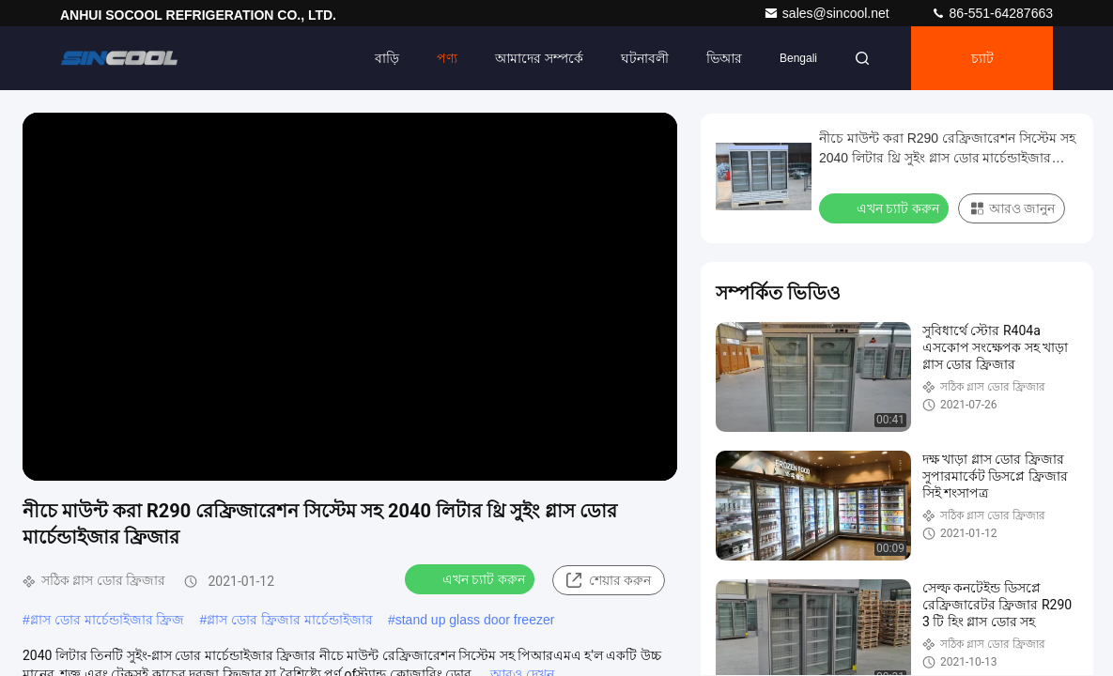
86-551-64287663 (992, 13)
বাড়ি (387, 58)
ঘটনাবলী (645, 58)
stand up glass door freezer (475, 619)
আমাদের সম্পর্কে (539, 58)
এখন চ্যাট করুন (471, 578)
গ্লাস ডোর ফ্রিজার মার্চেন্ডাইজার (290, 619)
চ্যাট (982, 58)
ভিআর (724, 58)
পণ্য (447, 58)
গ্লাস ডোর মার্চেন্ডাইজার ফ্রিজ (107, 619)
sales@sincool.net (828, 13)
